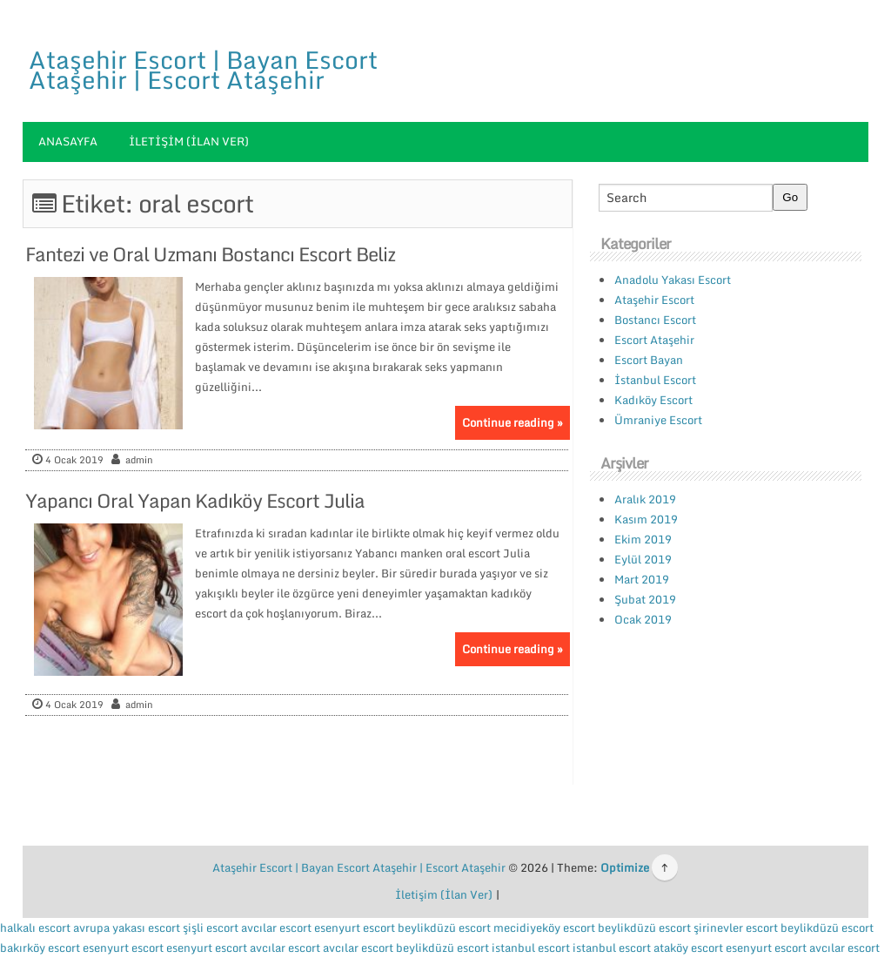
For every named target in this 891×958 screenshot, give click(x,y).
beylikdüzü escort (444, 927)
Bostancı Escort (655, 319)
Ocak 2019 (643, 619)
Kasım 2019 (646, 519)
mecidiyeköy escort (544, 927)
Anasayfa (67, 141)
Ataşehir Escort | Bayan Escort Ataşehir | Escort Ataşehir (203, 69)
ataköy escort (688, 947)
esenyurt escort (354, 927)
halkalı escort (35, 927)
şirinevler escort (735, 927)
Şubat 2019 (645, 599)
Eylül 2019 (643, 559)
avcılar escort (276, 927)
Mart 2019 (641, 579)
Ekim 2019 (643, 539)
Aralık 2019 (645, 499)
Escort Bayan (648, 359)
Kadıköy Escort (653, 399)
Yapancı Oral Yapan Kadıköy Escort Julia (195, 500)
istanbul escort (531, 947)
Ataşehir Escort (654, 299)
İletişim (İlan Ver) (189, 141)
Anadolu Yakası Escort (672, 279)
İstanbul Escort (655, 379)
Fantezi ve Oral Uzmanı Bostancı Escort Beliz (210, 254)
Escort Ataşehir (654, 339)
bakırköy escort (40, 947)
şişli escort (210, 927)
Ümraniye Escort (658, 419)
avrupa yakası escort (126, 927)
